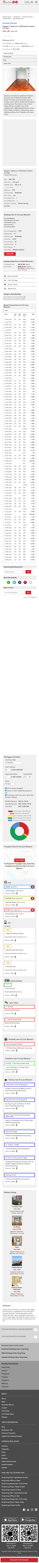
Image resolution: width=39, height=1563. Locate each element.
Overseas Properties (8, 1433)
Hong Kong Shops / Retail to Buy (13, 1502)
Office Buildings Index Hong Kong (13, 1353)
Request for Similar (19, 1560)
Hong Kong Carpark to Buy (11, 1505)
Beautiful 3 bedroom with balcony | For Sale (17, 1232)
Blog (3, 1427)
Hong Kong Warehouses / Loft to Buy (14, 1499)
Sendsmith (33, 597)
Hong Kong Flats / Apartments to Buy (14, 1493)
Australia (5, 1446)
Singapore (5, 1380)
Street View (7, 63)
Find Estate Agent (8, 1414)
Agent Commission (11, 774)
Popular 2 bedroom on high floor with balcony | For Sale (16, 1253)
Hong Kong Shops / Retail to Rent (13, 1487)
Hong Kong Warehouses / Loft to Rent (15, 1484)
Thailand (5, 1377)
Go (28, 572)
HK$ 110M (16, 1270)
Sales (6, 310)
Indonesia (5, 1387)
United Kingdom (7, 1465)
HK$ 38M (17, 1292)
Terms (7, 781)
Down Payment (10, 767)
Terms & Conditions (28, 1551)
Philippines (5, 1374)
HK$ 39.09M (17, 1229)
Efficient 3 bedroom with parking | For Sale (17, 1295)
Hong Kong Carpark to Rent (11, 1490)
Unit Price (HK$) (10, 760)
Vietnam (4, 1370)
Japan (4, 1455)
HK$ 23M (17, 1249)
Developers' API (7, 1430)
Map (5, 60)
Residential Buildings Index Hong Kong (15, 1349)
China (4, 1452)
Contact (4, 1408)
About (4, 1399)
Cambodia (5, 1449)
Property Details (8, 53)
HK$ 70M (17, 1209)
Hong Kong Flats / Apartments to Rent (15, 1477)
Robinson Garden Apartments (17, 1288)
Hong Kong (6, 1367)
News (3, 1402)
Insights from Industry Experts (12, 1436)
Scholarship (5, 1411)
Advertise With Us (8, 1405)
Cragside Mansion (17, 1267)
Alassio (17, 1247)
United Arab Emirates (9, 1461)
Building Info (7, 57)
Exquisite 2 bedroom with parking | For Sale (17, 1273)
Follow (9, 254)
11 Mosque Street (17, 1207)
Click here (19, 860)
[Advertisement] (19, 141)
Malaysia (5, 1383)
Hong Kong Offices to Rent (11, 1481)
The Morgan (16, 1227)
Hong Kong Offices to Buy (11, 1496)
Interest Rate (27, 774)
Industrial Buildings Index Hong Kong (14, 1357)
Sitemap (4, 1417)
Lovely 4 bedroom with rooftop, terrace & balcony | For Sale (17, 1213)
